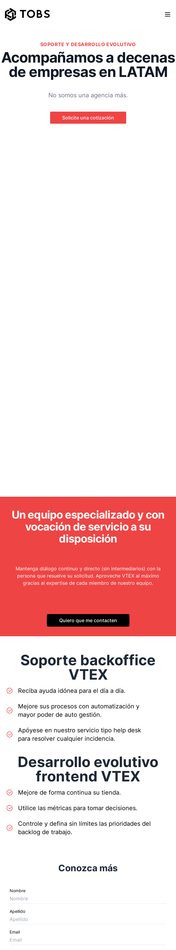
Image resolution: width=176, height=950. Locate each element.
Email (15, 931)
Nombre (18, 890)
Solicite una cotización (88, 118)
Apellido (17, 911)
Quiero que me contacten (88, 620)
